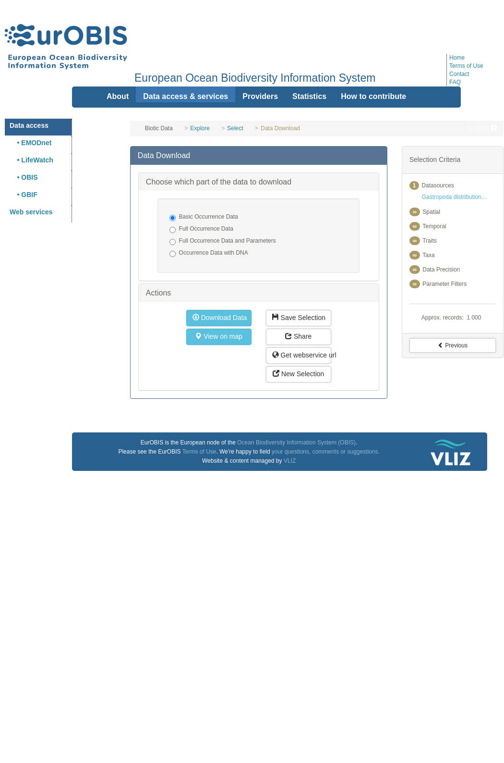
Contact (459, 74)
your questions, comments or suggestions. (326, 451)
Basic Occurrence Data (203, 217)
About (118, 96)
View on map (218, 336)
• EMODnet (30, 143)
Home (457, 57)
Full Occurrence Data (201, 229)
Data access (29, 125)
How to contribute (373, 96)
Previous (453, 345)
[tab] (259, 156)
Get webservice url (301, 355)
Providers (260, 96)
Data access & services (185, 96)
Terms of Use (466, 65)
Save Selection (298, 317)
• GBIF (23, 194)
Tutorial (482, 128)
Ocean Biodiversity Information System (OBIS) (296, 442)
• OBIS (24, 177)
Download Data (219, 317)
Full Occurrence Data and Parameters (222, 241)
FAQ (455, 82)
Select (235, 128)
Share (298, 336)
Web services (31, 212)
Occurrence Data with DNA (208, 253)
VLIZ (290, 460)
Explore (200, 128)
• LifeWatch (31, 160)
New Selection (298, 374)
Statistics (309, 96)
